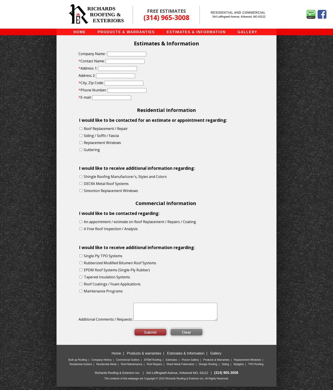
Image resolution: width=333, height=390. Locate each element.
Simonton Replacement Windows (111, 190)
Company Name (92, 53)
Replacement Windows (103, 142)
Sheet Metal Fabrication (180, 367)
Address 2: (87, 75)
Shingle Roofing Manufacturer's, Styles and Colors (125, 176)
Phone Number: (93, 90)
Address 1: (88, 68)
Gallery (215, 357)
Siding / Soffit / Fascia (101, 135)
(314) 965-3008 (166, 17)
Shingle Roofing (208, 367)
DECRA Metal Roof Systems (106, 183)
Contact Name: (92, 61)
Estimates (171, 363)
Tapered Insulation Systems (107, 277)
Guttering (92, 149)
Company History (101, 363)
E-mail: (85, 97)
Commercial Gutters (128, 363)
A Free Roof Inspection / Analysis (111, 228)
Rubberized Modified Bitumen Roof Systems (120, 263)
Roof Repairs (154, 367)
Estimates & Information (186, 357)
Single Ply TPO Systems (103, 255)
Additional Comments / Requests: (106, 322)
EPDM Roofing (152, 363)
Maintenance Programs (103, 291)
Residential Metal (106, 367)
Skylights (238, 367)
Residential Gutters (81, 367)
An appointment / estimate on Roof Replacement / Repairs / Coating (140, 221)
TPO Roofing (255, 367)
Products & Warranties (216, 363)
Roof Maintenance (131, 367)
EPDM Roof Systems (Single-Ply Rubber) (117, 270)
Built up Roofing (77, 363)
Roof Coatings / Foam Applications (112, 284)
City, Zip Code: (91, 82)
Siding (225, 367)
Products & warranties (144, 357)
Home (116, 357)
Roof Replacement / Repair (106, 128)
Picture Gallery (190, 363)
